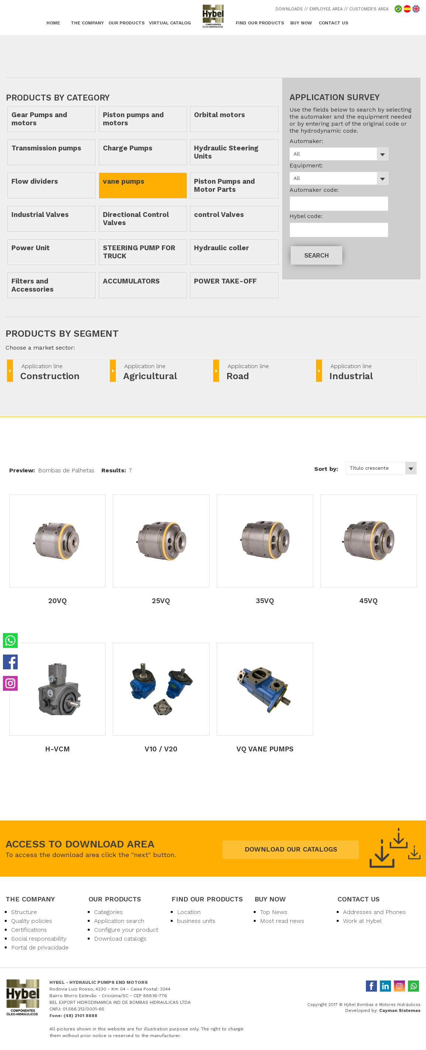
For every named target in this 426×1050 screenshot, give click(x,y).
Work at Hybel (362, 920)
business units (196, 920)
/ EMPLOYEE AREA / (326, 9)
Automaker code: (314, 189)
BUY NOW (301, 23)
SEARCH (316, 255)
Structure (24, 911)
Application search (119, 920)
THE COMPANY (87, 23)
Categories (108, 911)
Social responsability (38, 938)
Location (189, 911)
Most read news (282, 920)
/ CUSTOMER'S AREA (367, 9)
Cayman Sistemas (399, 1010)
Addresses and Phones (374, 911)
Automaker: (306, 141)
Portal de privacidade (40, 947)
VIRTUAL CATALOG (170, 23)
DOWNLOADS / (291, 9)
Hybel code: (306, 216)
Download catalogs (120, 938)
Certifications (29, 929)
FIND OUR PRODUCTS (260, 23)
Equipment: (306, 165)
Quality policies (31, 920)
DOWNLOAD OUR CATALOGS (291, 849)
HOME (53, 23)
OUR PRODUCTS (126, 23)
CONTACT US (333, 23)
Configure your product (126, 929)
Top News (273, 911)
